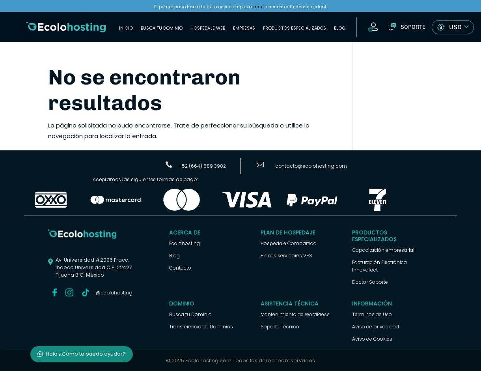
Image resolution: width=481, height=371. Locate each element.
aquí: (259, 7)
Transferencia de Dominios (201, 326)
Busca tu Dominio (162, 28)
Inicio (126, 28)
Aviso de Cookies (372, 338)
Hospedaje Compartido (289, 243)
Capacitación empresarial (383, 250)
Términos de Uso (372, 314)
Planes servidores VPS (286, 255)
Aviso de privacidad (375, 326)
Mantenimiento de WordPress (295, 314)
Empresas (244, 28)
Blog (339, 28)
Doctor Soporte (370, 282)
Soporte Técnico (280, 326)
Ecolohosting (184, 243)
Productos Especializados (294, 28)
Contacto (180, 267)
